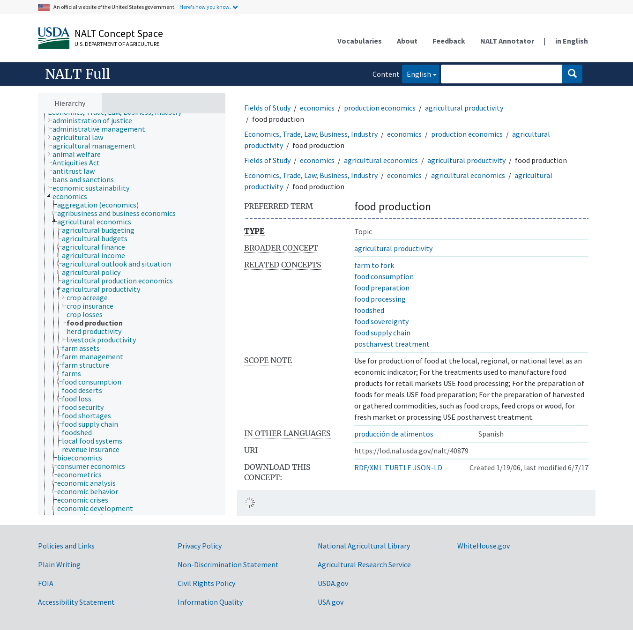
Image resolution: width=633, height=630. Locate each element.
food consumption (384, 276)
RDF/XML (368, 467)
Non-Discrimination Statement (228, 564)
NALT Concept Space (118, 33)
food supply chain (382, 332)
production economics (380, 107)
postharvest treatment (392, 343)
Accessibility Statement (76, 602)
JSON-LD (427, 467)
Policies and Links (66, 545)
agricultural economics (381, 160)
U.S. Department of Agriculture (116, 43)
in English (571, 40)
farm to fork (374, 265)
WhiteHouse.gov (483, 545)
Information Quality (210, 602)
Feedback (448, 40)
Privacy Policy (200, 545)
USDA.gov (333, 583)
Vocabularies (359, 40)
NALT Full (77, 74)
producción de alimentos (393, 433)
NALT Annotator (507, 40)
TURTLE (398, 467)
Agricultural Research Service (364, 564)
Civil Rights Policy (206, 583)
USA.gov (330, 602)
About (407, 40)
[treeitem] (96, 120)
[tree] (131, 314)
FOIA (45, 583)
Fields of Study (267, 107)
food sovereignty (381, 321)
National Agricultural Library (364, 545)
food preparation (382, 287)
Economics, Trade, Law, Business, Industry (311, 134)
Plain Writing (59, 564)
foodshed (369, 310)
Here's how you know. (205, 6)
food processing (380, 299)
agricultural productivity (464, 107)
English (416, 73)
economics (317, 107)
